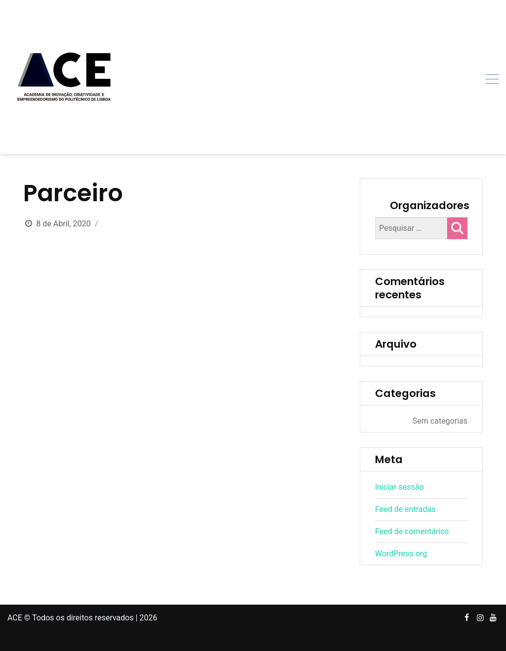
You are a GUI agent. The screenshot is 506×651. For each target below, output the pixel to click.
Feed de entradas (405, 509)
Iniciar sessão (399, 487)
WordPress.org (401, 553)
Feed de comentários (412, 531)
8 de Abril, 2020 (63, 223)
